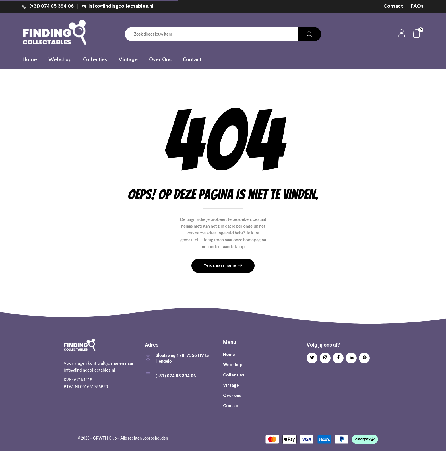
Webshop (233, 365)
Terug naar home (220, 265)
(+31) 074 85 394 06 (51, 6)
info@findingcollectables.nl (121, 6)
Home (229, 355)
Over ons (232, 396)
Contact (393, 6)
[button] (416, 34)
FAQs (417, 6)
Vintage (231, 386)
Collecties (233, 375)
